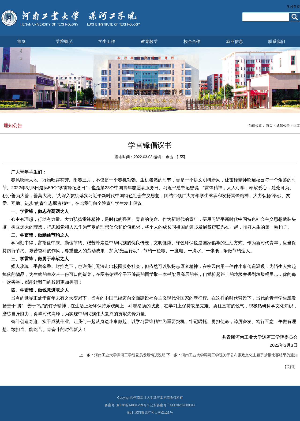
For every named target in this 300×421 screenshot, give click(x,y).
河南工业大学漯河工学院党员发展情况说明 (129, 355)
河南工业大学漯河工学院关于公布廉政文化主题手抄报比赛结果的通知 (239, 355)
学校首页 (293, 6)
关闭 (290, 367)
